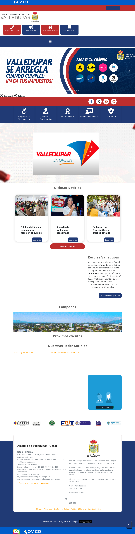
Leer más (37, 240)
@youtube (45, 483)
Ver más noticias (67, 246)
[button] (10, 71)
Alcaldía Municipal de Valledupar (65, 352)
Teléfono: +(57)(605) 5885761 (28, 464)
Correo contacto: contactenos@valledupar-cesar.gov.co (38, 479)
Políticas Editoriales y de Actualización (86, 509)
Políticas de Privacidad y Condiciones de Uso (52, 509)
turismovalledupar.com (110, 295)
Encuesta (105, 407)
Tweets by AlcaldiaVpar (23, 352)
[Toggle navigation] (113, 8)
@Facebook (23, 483)
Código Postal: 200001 (25, 457)
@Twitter (34, 483)
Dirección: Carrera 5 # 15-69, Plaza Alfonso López (36, 455)
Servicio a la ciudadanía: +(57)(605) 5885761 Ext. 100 (37, 467)
